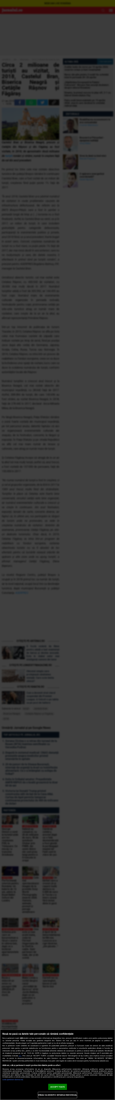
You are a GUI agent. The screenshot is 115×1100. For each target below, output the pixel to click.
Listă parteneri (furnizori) (12, 1080)
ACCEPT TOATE (57, 1087)
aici (20, 1056)
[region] (57, 1064)
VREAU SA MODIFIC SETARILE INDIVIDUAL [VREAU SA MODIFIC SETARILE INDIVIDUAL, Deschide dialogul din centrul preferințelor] (57, 1095)
